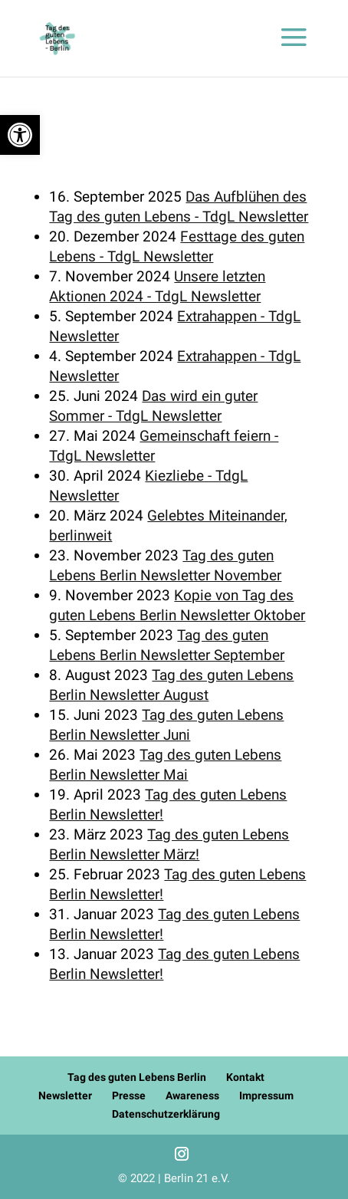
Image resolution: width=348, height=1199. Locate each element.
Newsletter (65, 1095)
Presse (129, 1095)
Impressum (266, 1095)
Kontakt (245, 1077)
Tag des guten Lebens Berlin (136, 1077)
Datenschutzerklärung (166, 1114)
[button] (20, 135)
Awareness (192, 1095)
